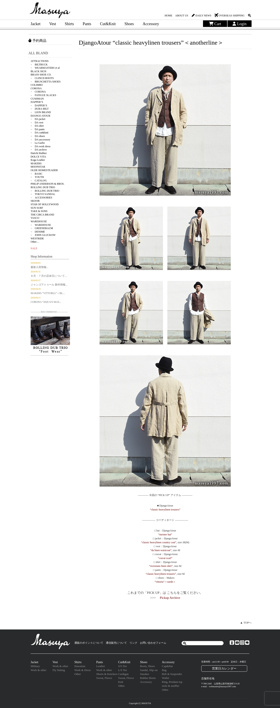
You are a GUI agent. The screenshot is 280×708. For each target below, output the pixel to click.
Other (77, 674)
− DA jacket (38, 119)
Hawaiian (79, 666)
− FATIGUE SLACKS (43, 95)
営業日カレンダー (224, 668)
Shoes (129, 24)
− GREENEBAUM (42, 228)
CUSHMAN (37, 98)
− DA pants (38, 129)
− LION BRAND (41, 112)
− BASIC (36, 173)
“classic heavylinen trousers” (165, 509)
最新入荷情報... (39, 267)
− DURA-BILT (40, 108)
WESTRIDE (37, 238)
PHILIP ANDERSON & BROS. (47, 183)
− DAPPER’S (39, 105)
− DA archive (39, 149)
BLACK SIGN (38, 71)
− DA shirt (37, 125)
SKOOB (35, 200)
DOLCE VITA (38, 156)
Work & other (38, 670)
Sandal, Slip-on (149, 670)
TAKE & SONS (39, 211)
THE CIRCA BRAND (42, 214)
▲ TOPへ (246, 622)
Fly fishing (58, 670)
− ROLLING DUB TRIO (45, 190)
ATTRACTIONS (40, 61)
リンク (133, 642)
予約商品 (37, 40)
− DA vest (37, 122)
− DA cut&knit (39, 132)
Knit (120, 681)
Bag (164, 670)
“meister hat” (165, 534)
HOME (168, 15)
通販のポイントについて (88, 642)
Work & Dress (82, 670)
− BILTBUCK (39, 64)
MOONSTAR (38, 166)
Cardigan (123, 674)
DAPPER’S (37, 101)
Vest (52, 24)
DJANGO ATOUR (40, 115)
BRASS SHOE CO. (41, 74)
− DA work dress (41, 146)
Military (35, 666)
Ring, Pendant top (172, 681)
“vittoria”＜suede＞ (165, 581)
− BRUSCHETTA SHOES (46, 81)
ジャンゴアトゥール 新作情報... (49, 284)
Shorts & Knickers (106, 674)
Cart (215, 24)
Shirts (69, 24)
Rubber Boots (148, 678)
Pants (87, 24)
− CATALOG (39, 180)
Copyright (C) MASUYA (140, 703)
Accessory (151, 24)
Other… (35, 241)
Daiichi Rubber (39, 153)
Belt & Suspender (172, 674)
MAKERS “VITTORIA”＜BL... (48, 293)
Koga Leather (38, 159)
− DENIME (38, 231)
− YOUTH (37, 177)
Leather (100, 666)
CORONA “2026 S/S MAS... (46, 301)
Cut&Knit (108, 24)
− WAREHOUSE (41, 224)
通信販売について (116, 642)
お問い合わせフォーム (153, 642)
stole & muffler (170, 685)
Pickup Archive (170, 597)
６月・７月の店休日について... (49, 275)
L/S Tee (122, 670)
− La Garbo (38, 142)
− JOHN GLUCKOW (43, 235)
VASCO (35, 217)
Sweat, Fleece (104, 678)
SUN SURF (37, 207)
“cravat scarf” (165, 558)
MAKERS (36, 163)
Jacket (35, 24)
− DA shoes (38, 136)
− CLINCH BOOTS (42, 78)
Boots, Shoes (147, 666)
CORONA (36, 88)
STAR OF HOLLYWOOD (45, 204)
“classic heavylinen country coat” (158, 542)
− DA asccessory (40, 139)
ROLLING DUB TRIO (43, 187)
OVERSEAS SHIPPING (232, 15)
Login (240, 24)
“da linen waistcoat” (161, 550)
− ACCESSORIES (41, 197)
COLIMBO (37, 84)
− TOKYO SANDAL (43, 194)
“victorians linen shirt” (161, 566)
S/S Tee (122, 666)
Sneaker (144, 674)
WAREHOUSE (39, 221)
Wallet (165, 678)
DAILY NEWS (203, 15)
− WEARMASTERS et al (45, 67)
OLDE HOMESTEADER (44, 170)
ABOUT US (181, 15)
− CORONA (38, 91)
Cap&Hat (167, 666)
